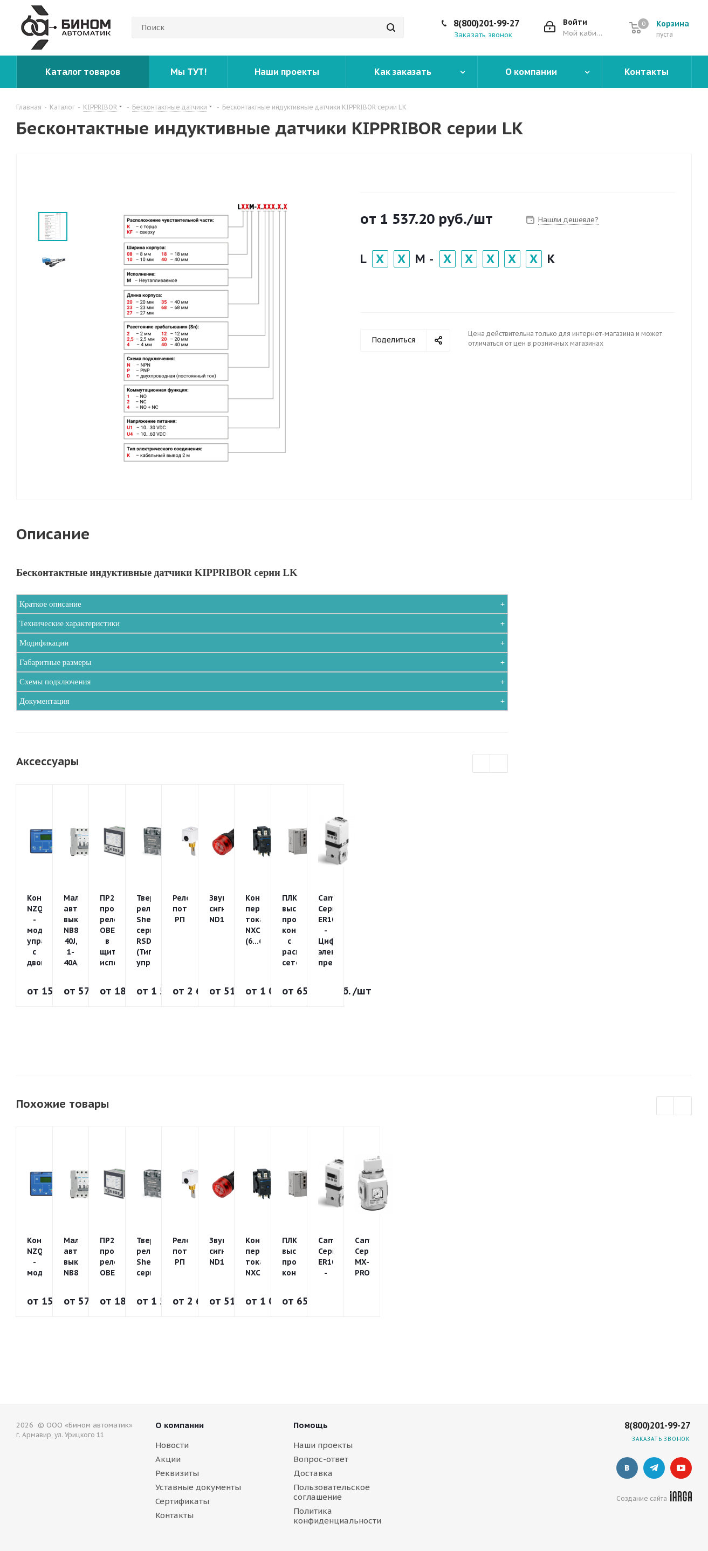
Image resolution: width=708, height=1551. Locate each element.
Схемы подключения (55, 681)
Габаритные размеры (55, 662)
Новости (172, 1445)
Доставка (313, 1473)
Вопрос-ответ (320, 1459)
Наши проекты (323, 1445)
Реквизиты (177, 1473)
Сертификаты (182, 1501)
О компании (179, 1425)
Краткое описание (50, 604)
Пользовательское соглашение (331, 1492)
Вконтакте (627, 1468)
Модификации (43, 643)
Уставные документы (198, 1487)
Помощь (310, 1425)
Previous (482, 763)
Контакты (174, 1515)
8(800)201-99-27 (486, 23)
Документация (44, 701)
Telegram (654, 1468)
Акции (168, 1459)
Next (499, 763)
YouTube (681, 1468)
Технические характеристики (69, 623)
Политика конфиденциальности (337, 1516)
